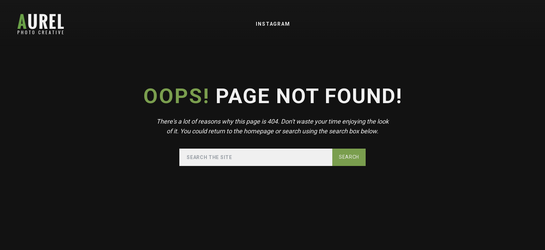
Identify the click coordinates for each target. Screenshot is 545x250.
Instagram (273, 24)
